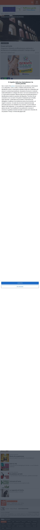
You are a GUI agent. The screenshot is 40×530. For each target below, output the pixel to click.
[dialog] (20, 265)
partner (13, 86)
